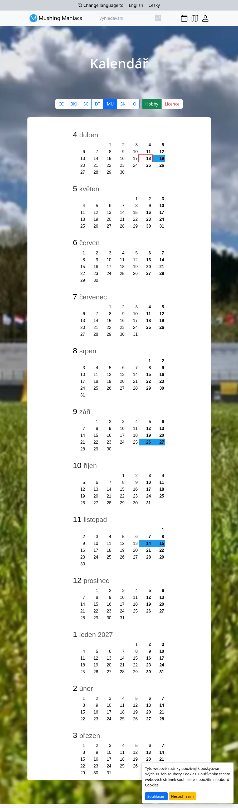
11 (148, 151)
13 (82, 158)
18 (148, 158)
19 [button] (161, 158)
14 (96, 158)
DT (97, 104)
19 (96, 219)
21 (96, 165)
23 (122, 165)
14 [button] (148, 543)
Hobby (151, 104)
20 (82, 165)
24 (135, 165)
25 (148, 165)
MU (110, 104)
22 (109, 165)
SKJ (123, 104)
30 (122, 172)
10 (135, 151)
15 (109, 158)
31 (161, 226)
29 (109, 172)
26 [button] (148, 442)
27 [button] (161, 442)
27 (82, 172)
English (136, 5)
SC (85, 104)
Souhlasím (156, 796)
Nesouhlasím (182, 796)
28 (96, 172)
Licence (172, 104)
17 (135, 158)
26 (161, 165)
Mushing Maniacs (56, 18)
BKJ (73, 104)
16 (122, 158)
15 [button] (161, 543)
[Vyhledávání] (129, 18)
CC (61, 104)
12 (161, 151)
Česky (154, 5)
